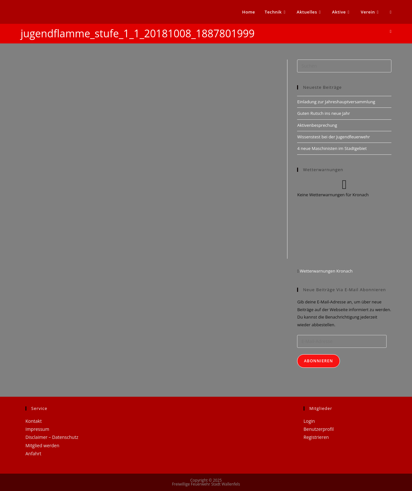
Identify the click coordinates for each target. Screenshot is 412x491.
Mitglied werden (42, 445)
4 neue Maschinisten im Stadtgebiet (332, 148)
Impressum (37, 429)
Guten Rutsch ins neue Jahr (323, 113)
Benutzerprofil (319, 429)
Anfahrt (33, 453)
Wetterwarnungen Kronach (325, 271)
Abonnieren (318, 361)
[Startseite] (390, 31)
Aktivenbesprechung (317, 125)
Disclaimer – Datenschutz (51, 437)
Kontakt (33, 421)
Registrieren (316, 437)
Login (309, 421)
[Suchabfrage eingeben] (344, 66)
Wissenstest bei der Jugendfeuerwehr (333, 137)
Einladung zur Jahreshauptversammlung (336, 102)
